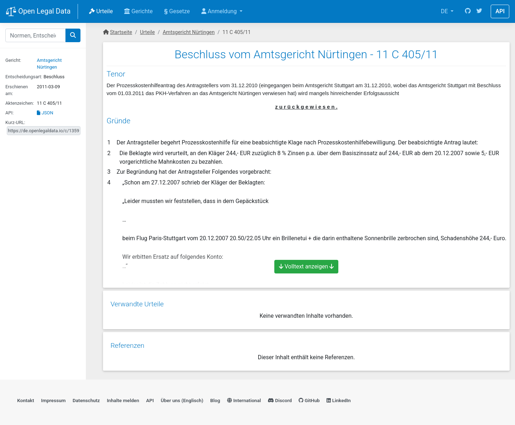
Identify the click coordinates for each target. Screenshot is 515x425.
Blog (215, 398)
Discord (280, 398)
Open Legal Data (38, 11)
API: (9, 112)
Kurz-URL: (15, 122)
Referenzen (127, 343)
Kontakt (25, 398)
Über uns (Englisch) (182, 398)
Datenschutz (86, 398)
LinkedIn (338, 398)
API (500, 11)
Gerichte (138, 11)
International (244, 398)
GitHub (309, 398)
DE (445, 11)
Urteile (101, 11)
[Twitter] (479, 11)
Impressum (53, 398)
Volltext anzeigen (306, 266)
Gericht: (13, 60)
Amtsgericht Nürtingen (189, 32)
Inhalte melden (123, 398)
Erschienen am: (16, 90)
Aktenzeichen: (19, 103)
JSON (45, 112)
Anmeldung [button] (219, 11)
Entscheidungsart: (23, 76)
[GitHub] (468, 11)
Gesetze (177, 11)
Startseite (121, 32)
